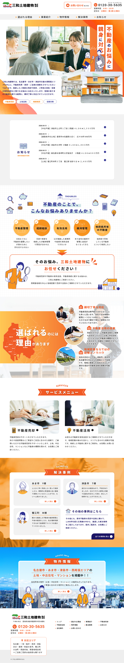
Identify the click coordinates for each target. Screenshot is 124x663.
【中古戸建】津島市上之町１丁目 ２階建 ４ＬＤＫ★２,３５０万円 (67, 129)
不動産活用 (61, 625)
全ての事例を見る (100, 536)
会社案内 (60, 628)
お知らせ (101, 17)
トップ (59, 622)
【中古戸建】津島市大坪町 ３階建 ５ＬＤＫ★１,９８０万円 (64, 148)
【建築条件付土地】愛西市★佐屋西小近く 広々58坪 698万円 (66, 138)
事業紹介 (46, 17)
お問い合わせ (76, 628)
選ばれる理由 (25, 17)
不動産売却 (104, 622)
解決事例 (83, 17)
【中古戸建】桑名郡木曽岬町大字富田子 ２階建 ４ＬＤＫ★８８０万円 (69, 158)
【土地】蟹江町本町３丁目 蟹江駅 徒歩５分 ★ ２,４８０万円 (66, 167)
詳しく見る (48, 501)
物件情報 (64, 17)
